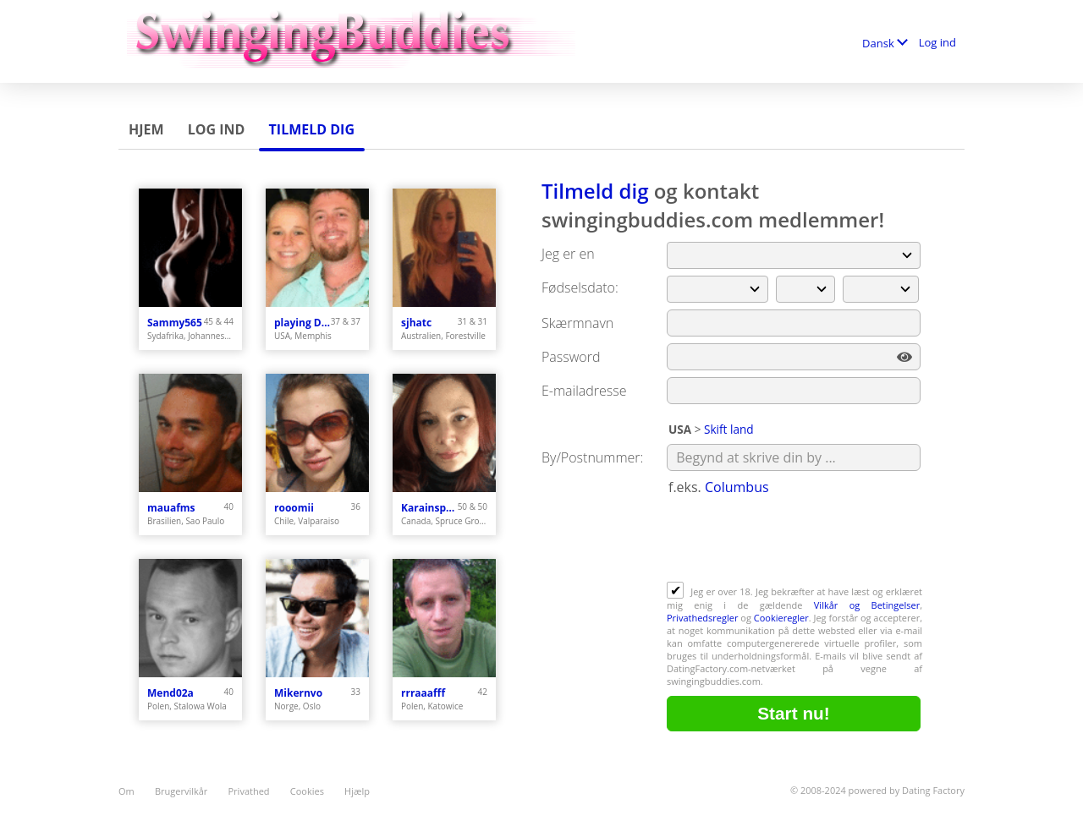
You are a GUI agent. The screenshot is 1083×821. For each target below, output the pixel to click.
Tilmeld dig (312, 129)
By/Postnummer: (592, 457)
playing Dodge (302, 322)
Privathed (249, 791)
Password (571, 357)
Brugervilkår (181, 791)
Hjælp (357, 791)
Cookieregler (781, 617)
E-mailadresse (584, 390)
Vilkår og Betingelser (867, 605)
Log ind (937, 42)
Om (126, 791)
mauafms (171, 508)
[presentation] (795, 540)
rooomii (294, 508)
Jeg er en (568, 253)
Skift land (729, 429)
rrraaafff (423, 693)
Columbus (737, 487)
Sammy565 (174, 322)
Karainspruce (429, 508)
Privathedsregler (702, 617)
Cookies (307, 791)
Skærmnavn (577, 323)
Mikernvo (298, 693)
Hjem (146, 129)
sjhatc (416, 322)
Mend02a (170, 693)
